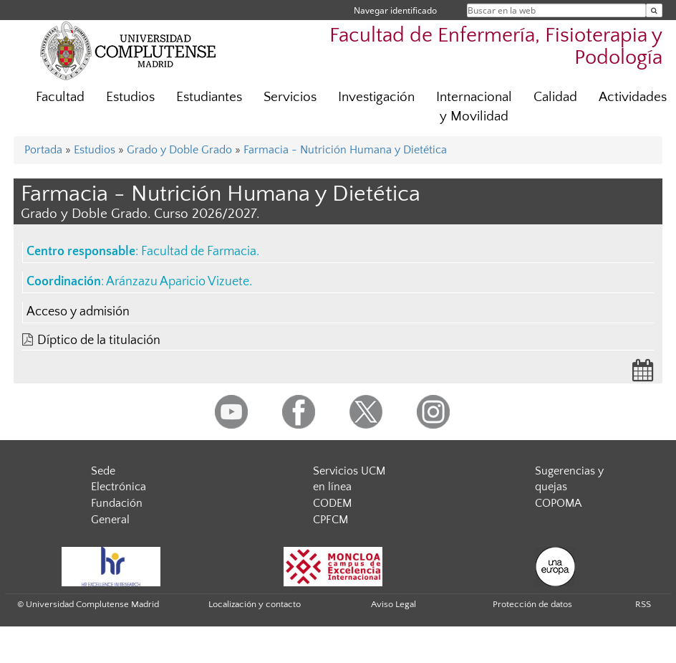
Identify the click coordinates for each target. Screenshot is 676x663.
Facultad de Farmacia (198, 251)
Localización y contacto (254, 604)
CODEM (332, 503)
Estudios (130, 97)
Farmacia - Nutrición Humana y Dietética (345, 149)
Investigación (376, 97)
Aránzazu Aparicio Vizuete (177, 282)
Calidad (555, 97)
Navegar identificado (395, 10)
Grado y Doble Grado (179, 149)
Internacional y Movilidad (474, 107)
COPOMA (558, 503)
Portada (43, 149)
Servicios (290, 97)
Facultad (60, 97)
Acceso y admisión (78, 312)
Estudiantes (209, 97)
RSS (643, 604)
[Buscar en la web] (654, 10)
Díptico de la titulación (98, 340)
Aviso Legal (393, 604)
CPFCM (330, 519)
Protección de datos (532, 604)
